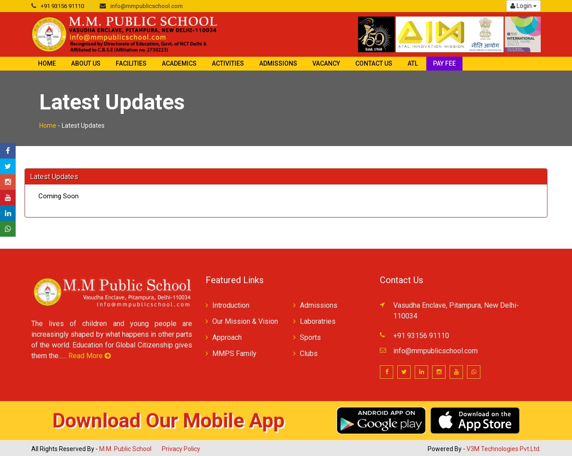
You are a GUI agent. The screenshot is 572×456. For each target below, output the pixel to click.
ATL (413, 63)
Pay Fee (444, 63)
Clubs (309, 353)
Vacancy (326, 63)
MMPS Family (234, 353)
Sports (310, 337)
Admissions (278, 63)
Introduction (230, 305)
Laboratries (318, 321)
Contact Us (373, 63)
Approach (227, 337)
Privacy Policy (181, 448)
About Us (86, 63)
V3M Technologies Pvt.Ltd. (504, 448)
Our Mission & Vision (245, 321)
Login (523, 5)
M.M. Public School (125, 448)
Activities (228, 63)
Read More (89, 355)
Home (47, 63)
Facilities (131, 63)
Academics (179, 63)
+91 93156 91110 (62, 6)
